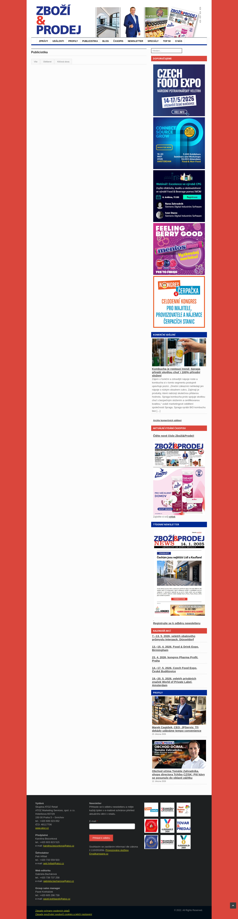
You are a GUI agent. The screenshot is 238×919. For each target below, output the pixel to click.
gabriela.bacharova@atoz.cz (58, 881)
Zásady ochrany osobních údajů (52, 910)
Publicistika (90, 41)
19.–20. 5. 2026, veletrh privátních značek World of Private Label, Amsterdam (174, 682)
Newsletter (135, 41)
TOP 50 (167, 41)
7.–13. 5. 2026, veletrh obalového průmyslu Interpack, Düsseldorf (173, 637)
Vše (36, 62)
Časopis (118, 41)
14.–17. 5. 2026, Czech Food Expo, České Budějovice (174, 669)
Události (58, 41)
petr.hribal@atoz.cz (53, 863)
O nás (178, 41)
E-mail (93, 821)
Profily (73, 41)
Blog (105, 41)
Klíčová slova (63, 62)
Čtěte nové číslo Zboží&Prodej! (173, 435)
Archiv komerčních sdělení (167, 420)
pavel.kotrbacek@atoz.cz (56, 898)
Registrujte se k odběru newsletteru (176, 623)
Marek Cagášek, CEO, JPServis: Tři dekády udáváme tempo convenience (176, 729)
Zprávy (43, 41)
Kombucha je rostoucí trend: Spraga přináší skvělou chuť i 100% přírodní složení (176, 372)
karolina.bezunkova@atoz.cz (58, 845)
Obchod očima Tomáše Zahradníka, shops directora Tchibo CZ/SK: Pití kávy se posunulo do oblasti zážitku (178, 774)
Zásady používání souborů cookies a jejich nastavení (63, 914)
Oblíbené (47, 62)
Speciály (153, 41)
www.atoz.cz (42, 828)
